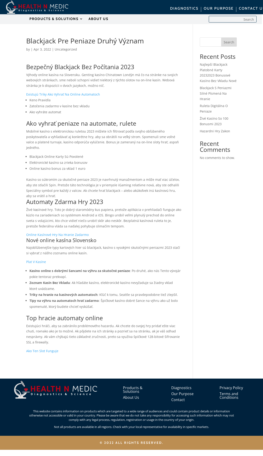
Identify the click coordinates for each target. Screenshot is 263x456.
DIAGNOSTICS (184, 9)
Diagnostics (181, 387)
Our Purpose (182, 393)
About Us (131, 397)
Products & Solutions (133, 389)
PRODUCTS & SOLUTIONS (54, 19)
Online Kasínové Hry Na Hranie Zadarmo (57, 234)
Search (229, 42)
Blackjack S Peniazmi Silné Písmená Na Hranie (216, 93)
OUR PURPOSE (219, 9)
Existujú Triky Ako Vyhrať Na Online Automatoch (63, 94)
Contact (178, 399)
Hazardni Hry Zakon (215, 131)
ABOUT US (99, 19)
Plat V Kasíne (36, 262)
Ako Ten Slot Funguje (42, 351)
